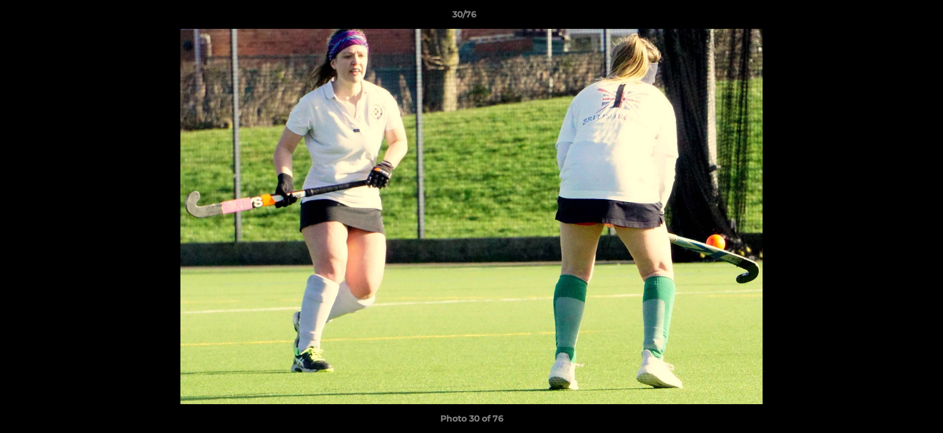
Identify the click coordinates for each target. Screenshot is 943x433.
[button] (892, 17)
